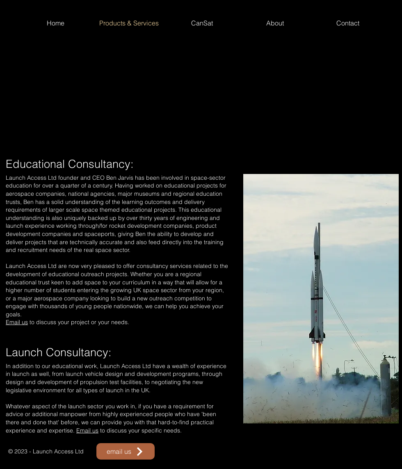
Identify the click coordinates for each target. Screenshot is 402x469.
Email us (17, 322)
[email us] (125, 451)
